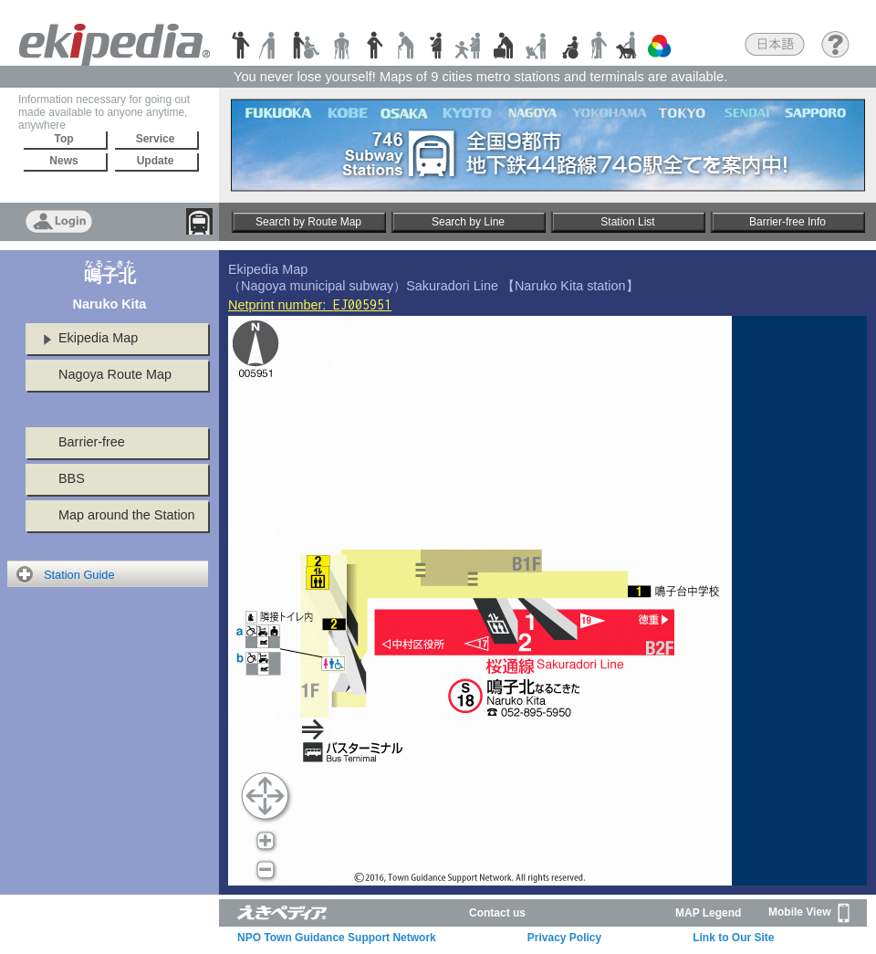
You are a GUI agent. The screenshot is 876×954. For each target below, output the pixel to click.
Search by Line (468, 221)
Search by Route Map (308, 221)
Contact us (497, 913)
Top (63, 138)
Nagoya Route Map (115, 374)
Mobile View (809, 913)
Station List (627, 221)
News (63, 160)
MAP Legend (708, 913)
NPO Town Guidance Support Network (336, 937)
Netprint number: (309, 305)
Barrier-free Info (787, 221)
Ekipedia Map (98, 337)
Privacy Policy (564, 937)
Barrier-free (91, 442)
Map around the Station (126, 515)
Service (155, 138)
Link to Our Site (733, 937)
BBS (71, 478)
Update (155, 160)
